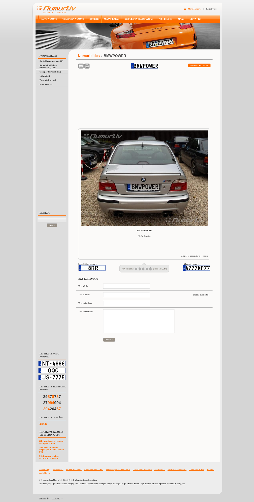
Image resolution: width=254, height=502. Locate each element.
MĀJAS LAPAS (111, 19)
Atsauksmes (159, 469)
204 (52, 409)
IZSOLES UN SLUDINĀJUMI (138, 19)
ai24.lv (43, 423)
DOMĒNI (94, 19)
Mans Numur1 (194, 9)
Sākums (42, 498)
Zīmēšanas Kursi (196, 469)
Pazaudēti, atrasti (47, 80)
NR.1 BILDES (165, 19)
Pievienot (109, 339)
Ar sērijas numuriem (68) (51, 61)
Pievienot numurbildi (199, 65)
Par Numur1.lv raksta (142, 469)
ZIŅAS (181, 19)
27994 (52, 403)
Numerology (44, 469)
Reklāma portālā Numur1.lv (118, 469)
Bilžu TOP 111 (46, 84)
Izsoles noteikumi (74, 469)
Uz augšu (56, 498)
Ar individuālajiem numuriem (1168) (48, 66)
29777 (52, 396)
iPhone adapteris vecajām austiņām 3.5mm (51, 442)
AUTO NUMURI (49, 19)
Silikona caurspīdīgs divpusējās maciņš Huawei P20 (51, 449)
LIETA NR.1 (195, 19)
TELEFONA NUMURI (73, 19)
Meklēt (52, 225)
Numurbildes (89, 56)
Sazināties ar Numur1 (176, 469)
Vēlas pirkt (44, 76)
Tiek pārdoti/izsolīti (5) (50, 71)
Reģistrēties (211, 9)
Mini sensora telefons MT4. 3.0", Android (49, 457)
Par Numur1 (58, 469)
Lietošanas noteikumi (93, 469)
